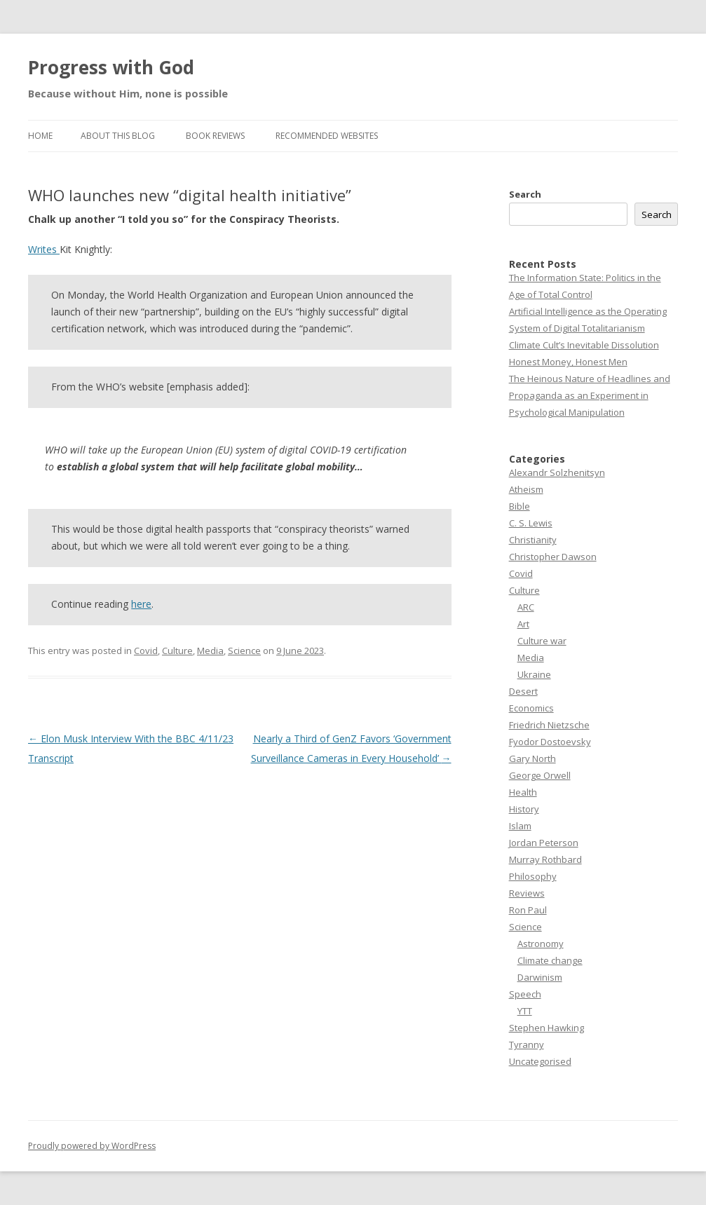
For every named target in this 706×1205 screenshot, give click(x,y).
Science (244, 650)
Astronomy (540, 943)
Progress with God (111, 67)
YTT (524, 1011)
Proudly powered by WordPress (92, 1146)
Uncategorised (540, 1061)
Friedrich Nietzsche (549, 725)
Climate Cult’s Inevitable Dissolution (584, 345)
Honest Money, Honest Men (568, 361)
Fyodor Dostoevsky (550, 741)
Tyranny (526, 1044)
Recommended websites (327, 136)
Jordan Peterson (543, 842)
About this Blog (118, 136)
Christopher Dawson (553, 556)
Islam (520, 825)
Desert (523, 691)
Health (523, 792)
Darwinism (539, 977)
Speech (525, 994)
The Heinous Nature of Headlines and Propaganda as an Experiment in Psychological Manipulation (589, 395)
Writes (44, 249)
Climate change (550, 960)
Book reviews (215, 136)
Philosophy (533, 876)
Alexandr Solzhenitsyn (557, 472)
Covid (146, 650)
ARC (525, 607)
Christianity (533, 539)
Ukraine (534, 674)
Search (525, 194)
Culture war (541, 640)
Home (40, 136)
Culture (177, 650)
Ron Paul (528, 910)
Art (523, 624)
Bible (519, 506)
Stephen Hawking (546, 1027)
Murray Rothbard (545, 859)
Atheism (526, 489)
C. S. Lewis (530, 523)
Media (210, 650)
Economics (531, 708)
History (524, 809)
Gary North (532, 758)
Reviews (527, 893)
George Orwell (540, 775)
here (141, 604)
